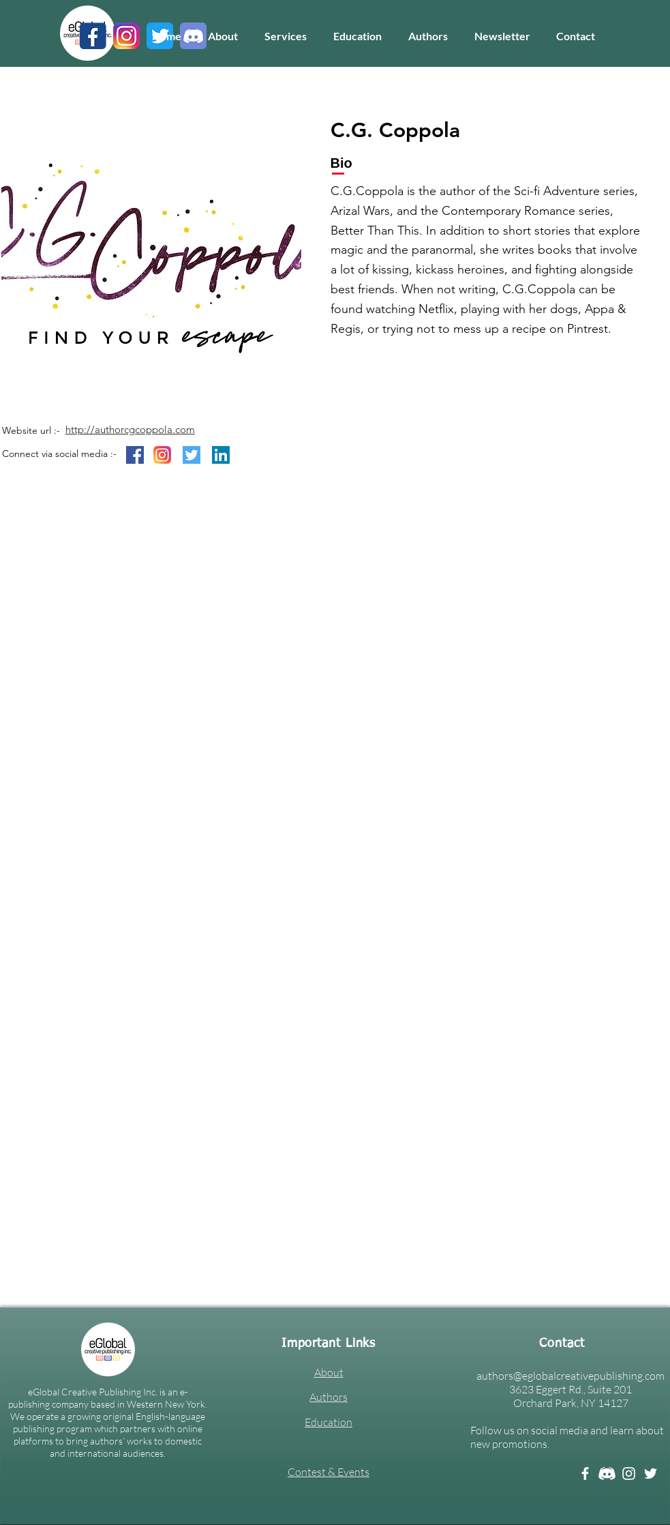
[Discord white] (606, 1473)
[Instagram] (628, 1473)
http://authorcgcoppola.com (130, 429)
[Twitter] (650, 1473)
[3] (126, 36)
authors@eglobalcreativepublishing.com (570, 1375)
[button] (286, 36)
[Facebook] (585, 1473)
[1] (93, 36)
